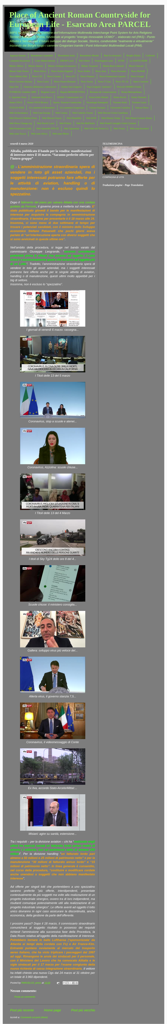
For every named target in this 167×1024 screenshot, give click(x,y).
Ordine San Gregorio (71, 86)
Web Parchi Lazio (45, 123)
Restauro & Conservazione (103, 92)
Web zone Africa (39, 133)
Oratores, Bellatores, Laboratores (40, 86)
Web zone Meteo (61, 133)
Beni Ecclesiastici (112, 55)
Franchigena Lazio (104, 60)
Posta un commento (24, 997)
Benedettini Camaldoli (42, 55)
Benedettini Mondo (89, 55)
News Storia (87, 81)
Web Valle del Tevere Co (96, 128)
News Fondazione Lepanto (112, 76)
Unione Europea (97, 107)
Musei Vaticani (136, 66)
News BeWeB (138, 71)
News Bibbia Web (18, 76)
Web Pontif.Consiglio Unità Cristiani (118, 123)
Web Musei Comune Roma (138, 118)
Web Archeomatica (18, 113)
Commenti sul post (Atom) (34, 1017)
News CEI (37, 76)
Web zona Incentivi (139, 128)
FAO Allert (84, 60)
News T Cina (104, 81)
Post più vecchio (83, 1010)
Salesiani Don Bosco (41, 97)
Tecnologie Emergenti (97, 102)
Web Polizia (65, 123)
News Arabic (84, 71)
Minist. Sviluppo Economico (62, 66)
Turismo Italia (120, 102)
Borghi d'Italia (133, 55)
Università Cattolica (120, 107)
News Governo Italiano (20, 81)
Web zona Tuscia (17, 133)
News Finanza (87, 76)
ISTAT (121, 60)
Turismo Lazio (139, 102)
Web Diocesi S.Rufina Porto (23, 118)
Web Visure (119, 128)
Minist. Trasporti (89, 66)
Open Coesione (140, 81)
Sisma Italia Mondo (98, 97)
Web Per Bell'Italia (85, 123)
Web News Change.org (20, 123)
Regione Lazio (48, 92)
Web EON (91, 118)
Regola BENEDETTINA (72, 92)
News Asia (100, 71)
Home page (52, 1010)
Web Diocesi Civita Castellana (113, 113)
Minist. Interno (35, 66)
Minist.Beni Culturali (113, 66)
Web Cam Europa (41, 113)
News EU (70, 76)
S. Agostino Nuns (17, 97)
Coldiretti (150, 55)
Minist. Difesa (16, 66)
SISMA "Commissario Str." (70, 97)
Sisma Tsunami (138, 97)
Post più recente (22, 1010)
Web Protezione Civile (20, 128)
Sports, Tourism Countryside (67, 102)
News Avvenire (118, 71)
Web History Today (110, 118)
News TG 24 (122, 81)
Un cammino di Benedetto (42, 107)
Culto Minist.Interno (45, 60)
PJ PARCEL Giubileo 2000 (22, 92)
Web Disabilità (74, 118)
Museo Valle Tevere (19, 71)
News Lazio (43, 81)
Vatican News (142, 107)
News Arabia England (62, 71)
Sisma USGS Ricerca (37, 102)
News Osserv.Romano (65, 81)
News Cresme (54, 76)
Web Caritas (61, 113)
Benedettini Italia (66, 55)
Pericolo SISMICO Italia (129, 86)
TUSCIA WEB (16, 107)
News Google (137, 76)
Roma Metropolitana (131, 92)
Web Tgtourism (71, 128)
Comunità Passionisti (19, 60)
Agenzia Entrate (18, 55)
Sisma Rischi (119, 97)
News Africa (40, 71)
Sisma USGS (15, 102)
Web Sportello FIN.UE (47, 128)
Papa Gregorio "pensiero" (99, 86)
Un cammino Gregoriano (72, 107)
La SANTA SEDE (138, 60)
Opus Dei (14, 86)
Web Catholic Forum (82, 113)
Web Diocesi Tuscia (52, 118)
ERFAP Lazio (67, 60)
